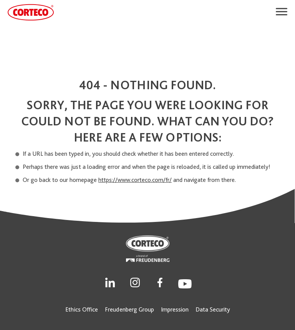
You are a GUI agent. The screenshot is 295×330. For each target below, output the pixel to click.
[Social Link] (110, 281)
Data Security (213, 309)
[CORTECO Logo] (31, 12)
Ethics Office (81, 309)
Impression (175, 309)
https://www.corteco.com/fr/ (135, 179)
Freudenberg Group (129, 309)
